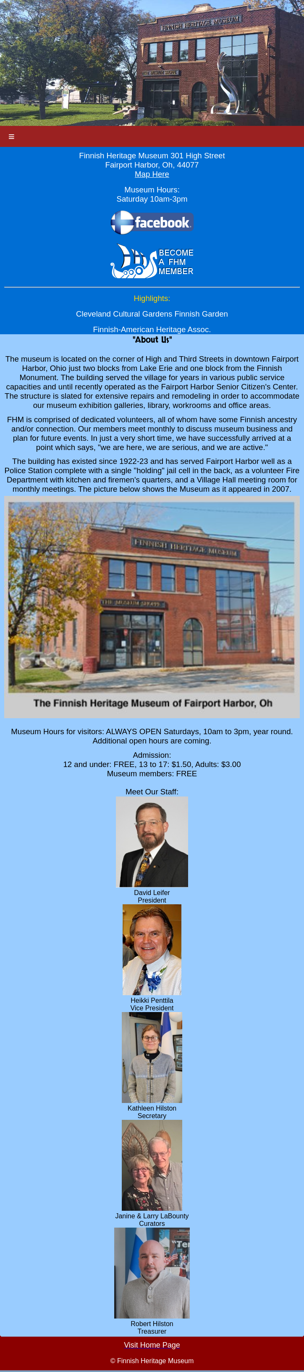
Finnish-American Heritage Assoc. (152, 329)
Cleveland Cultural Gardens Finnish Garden (152, 313)
